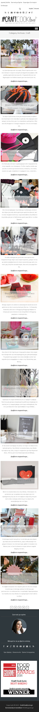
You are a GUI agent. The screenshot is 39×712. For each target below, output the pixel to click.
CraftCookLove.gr (26, 705)
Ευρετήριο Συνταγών (30, 2)
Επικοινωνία (17, 652)
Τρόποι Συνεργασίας (28, 652)
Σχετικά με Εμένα (16, 2)
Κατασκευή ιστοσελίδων (13, 708)
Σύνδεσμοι (4, 5)
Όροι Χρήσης (8, 652)
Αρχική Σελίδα (5, 2)
